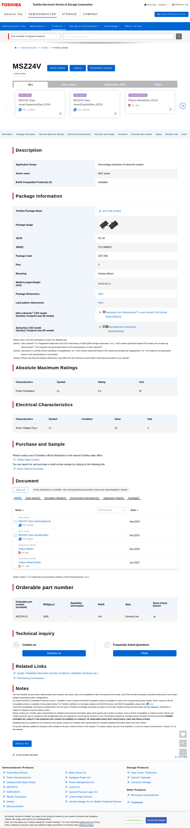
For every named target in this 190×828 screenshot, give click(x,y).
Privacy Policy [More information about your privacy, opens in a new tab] (86, 825)
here (151, 704)
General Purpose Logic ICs (83, 792)
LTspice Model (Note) (30, 562)
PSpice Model (26, 549)
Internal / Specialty (141, 777)
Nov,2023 (135, 535)
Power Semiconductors (19, 777)
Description (7, 134)
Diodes (45, 48)
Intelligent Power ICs (80, 777)
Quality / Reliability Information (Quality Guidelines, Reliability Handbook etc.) (57, 673)
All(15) (17, 498)
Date (133, 510)
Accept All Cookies (156, 820)
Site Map (183, 757)
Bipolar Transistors (16, 796)
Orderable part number (141, 134)
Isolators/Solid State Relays (21, 782)
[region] (95, 820)
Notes (184, 134)
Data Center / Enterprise (144, 772)
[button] (156, 4)
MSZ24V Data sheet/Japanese (35, 521)
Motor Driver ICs (77, 772)
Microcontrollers (15, 806)
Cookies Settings (134, 820)
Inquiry (159, 134)
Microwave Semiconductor (145, 795)
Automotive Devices (17, 772)
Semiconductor (29, 48)
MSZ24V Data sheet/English (33, 535)
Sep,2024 (135, 521)
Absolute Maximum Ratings (51, 134)
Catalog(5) (133, 498)
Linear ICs (74, 787)
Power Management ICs (81, 782)
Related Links (172, 134)
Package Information (25, 134)
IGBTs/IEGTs (13, 792)
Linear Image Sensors (80, 796)
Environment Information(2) (84, 498)
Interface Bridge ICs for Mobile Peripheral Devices (95, 801)
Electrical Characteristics (79, 134)
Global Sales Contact (28, 459)
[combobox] (118, 36)
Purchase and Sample (104, 134)
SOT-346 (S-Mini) (112, 211)
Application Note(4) (113, 498)
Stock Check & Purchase (30, 469)
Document (123, 134)
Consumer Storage (141, 782)
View (100, 294)
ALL (30, 84)
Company (137, 802)
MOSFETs (12, 787)
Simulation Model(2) (55, 498)
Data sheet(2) (33, 498)
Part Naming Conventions (30, 678)
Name (18, 510)
